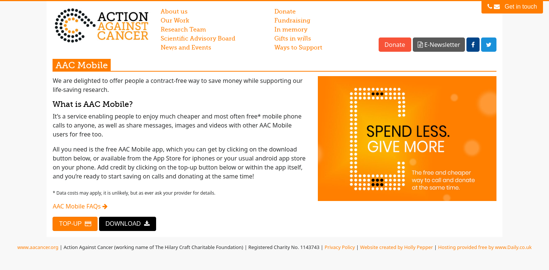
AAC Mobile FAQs (80, 206)
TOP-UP (75, 223)
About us (174, 11)
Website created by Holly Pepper (396, 247)
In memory (290, 29)
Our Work (175, 20)
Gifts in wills (292, 38)
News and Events (186, 47)
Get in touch (512, 6)
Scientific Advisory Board (198, 38)
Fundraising (292, 20)
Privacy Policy (340, 247)
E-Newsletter (439, 44)
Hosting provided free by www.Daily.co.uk (485, 247)
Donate (285, 11)
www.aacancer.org (37, 247)
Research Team (183, 29)
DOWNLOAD (127, 223)
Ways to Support (298, 47)
